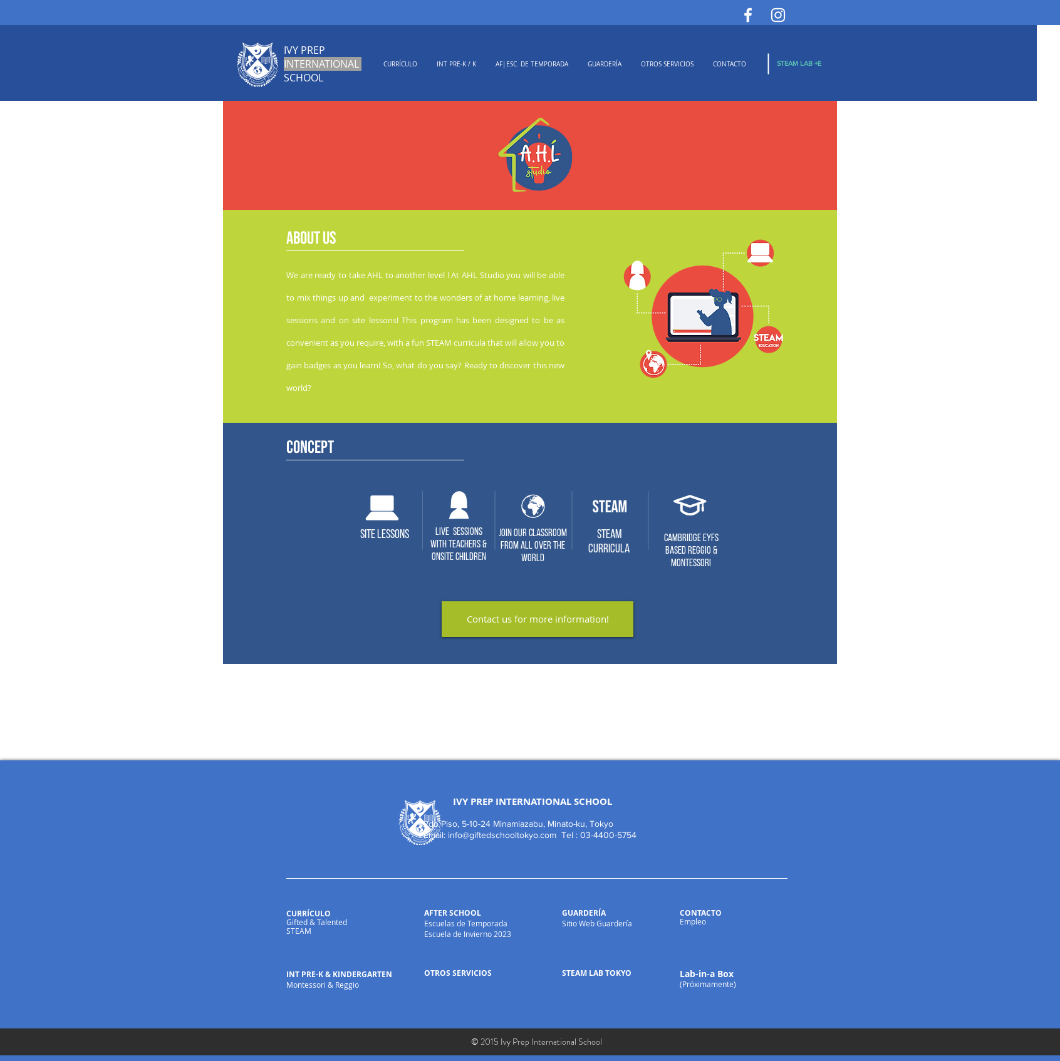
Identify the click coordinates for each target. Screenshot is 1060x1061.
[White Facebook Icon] (748, 15)
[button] (400, 64)
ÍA (602, 913)
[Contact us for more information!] (537, 619)
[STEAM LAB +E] (799, 63)
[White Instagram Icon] (778, 15)
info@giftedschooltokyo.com (502, 835)
